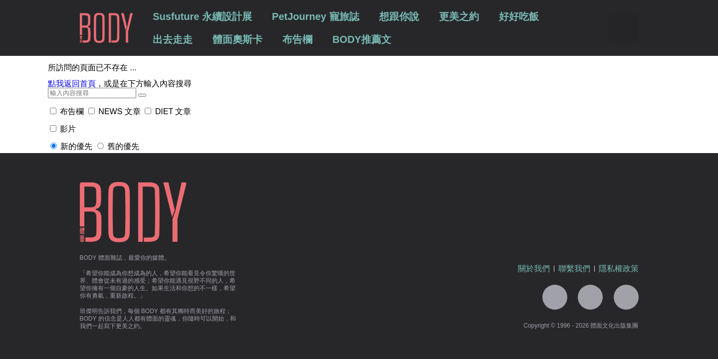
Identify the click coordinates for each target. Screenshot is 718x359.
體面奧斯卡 (237, 39)
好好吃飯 (519, 16)
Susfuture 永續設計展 (202, 16)
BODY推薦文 (361, 39)
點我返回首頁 (72, 83)
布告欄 (297, 39)
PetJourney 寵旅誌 (315, 16)
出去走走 (173, 39)
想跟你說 (399, 16)
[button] (624, 28)
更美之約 (459, 16)
